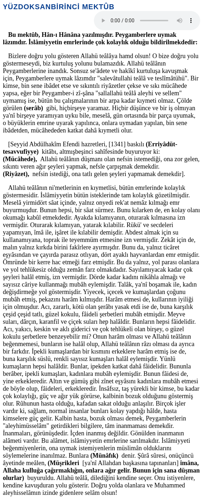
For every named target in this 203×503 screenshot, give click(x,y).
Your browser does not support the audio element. (147, 20)
